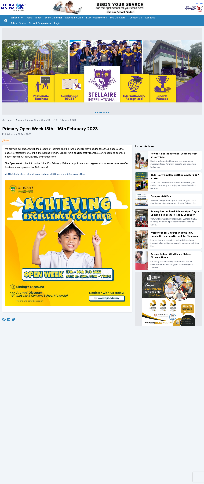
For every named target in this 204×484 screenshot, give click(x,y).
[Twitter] (13, 319)
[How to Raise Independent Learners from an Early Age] (168, 160)
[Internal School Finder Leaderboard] (105, 7)
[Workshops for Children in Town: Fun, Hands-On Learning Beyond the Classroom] (168, 239)
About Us (150, 17)
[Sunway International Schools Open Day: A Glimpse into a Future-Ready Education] (168, 218)
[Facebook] (4, 319)
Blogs (38, 17)
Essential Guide (74, 17)
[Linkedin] (8, 319)
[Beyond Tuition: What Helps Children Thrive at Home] (168, 260)
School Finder (18, 23)
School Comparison (40, 23)
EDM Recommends (96, 17)
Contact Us (136, 17)
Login (57, 23)
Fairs (29, 17)
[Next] (198, 71)
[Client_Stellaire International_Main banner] (102, 71)
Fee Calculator (118, 17)
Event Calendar (53, 17)
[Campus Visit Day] (168, 199)
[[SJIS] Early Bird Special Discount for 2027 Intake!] (168, 181)
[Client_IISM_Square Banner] (168, 299)
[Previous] (6, 71)
